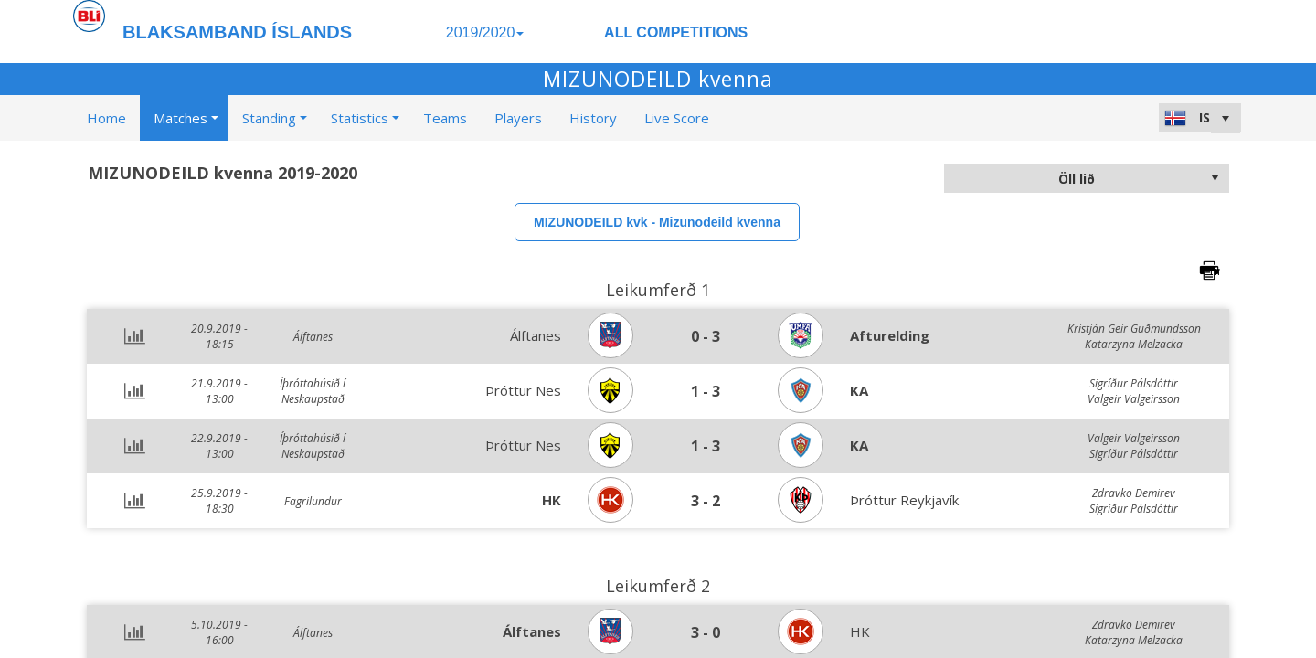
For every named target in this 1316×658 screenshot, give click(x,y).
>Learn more (850, 639)
